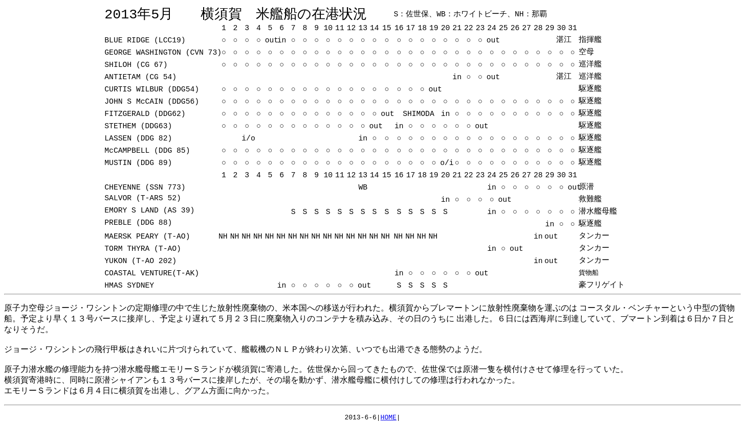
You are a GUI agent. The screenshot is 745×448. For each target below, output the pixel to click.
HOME (389, 420)
